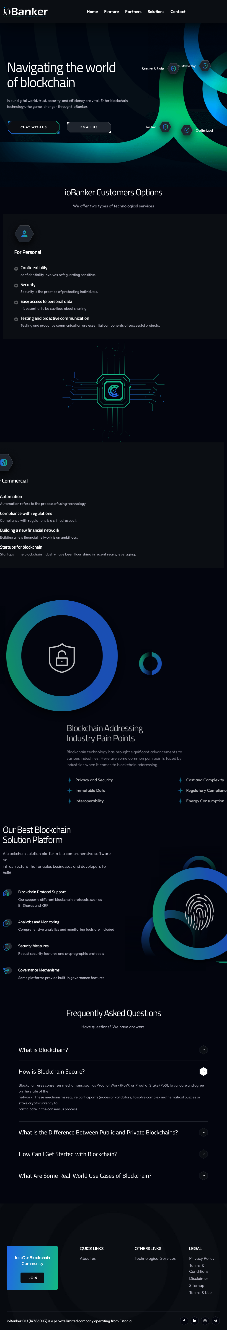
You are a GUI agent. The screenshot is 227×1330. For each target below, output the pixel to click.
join (32, 1278)
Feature (111, 11)
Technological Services (155, 1258)
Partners (133, 11)
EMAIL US (89, 127)
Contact (178, 11)
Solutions (156, 11)
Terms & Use (200, 1292)
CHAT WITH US (34, 127)
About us (88, 1258)
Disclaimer (199, 1278)
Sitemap (196, 1285)
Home (92, 11)
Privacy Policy (201, 1258)
